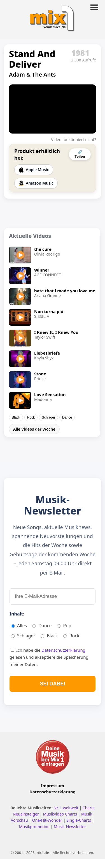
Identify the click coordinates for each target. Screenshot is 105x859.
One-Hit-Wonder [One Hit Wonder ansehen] (47, 820)
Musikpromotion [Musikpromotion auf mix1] (35, 826)
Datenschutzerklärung (63, 650)
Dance (67, 417)
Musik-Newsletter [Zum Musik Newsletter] (70, 826)
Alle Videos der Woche (34, 429)
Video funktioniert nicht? (73, 139)
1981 (80, 52)
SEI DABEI (52, 683)
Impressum (52, 785)
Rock (31, 417)
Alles (19, 626)
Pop (64, 626)
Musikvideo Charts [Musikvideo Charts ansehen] (60, 814)
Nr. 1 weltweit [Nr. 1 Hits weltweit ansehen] (66, 807)
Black (16, 417)
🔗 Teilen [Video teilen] (79, 154)
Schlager (48, 417)
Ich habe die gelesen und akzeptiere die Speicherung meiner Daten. (49, 657)
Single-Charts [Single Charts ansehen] (79, 820)
